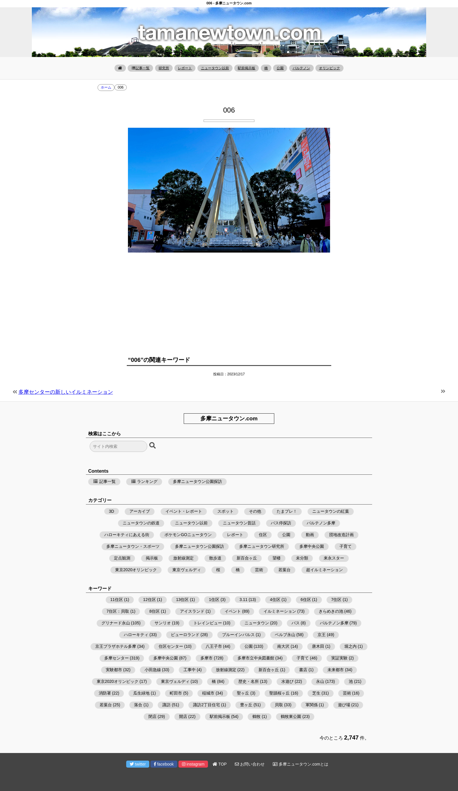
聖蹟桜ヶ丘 (279, 693)
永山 (320, 681)
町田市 (176, 693)
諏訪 (166, 704)
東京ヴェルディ (186, 569)
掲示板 (152, 558)
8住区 (154, 611)
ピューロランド (185, 634)
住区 (263, 534)
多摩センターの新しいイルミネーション (65, 392)
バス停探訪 (281, 523)
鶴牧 (256, 716)
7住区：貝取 (118, 611)
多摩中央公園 (311, 546)
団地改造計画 (341, 534)
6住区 (306, 599)
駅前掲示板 (246, 68)
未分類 (302, 558)
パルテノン (301, 68)
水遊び (287, 681)
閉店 (152, 716)
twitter (138, 764)
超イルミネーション (324, 569)
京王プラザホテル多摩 (115, 646)
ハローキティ (136, 634)
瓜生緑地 (141, 693)
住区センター (171, 646)
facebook (164, 764)
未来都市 (335, 669)
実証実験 (339, 658)
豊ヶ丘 (246, 704)
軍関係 (312, 704)
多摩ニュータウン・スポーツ (132, 546)
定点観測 (122, 558)
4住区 (275, 599)
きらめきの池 (331, 611)
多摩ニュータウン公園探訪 (197, 481)
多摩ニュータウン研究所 (261, 546)
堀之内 (350, 646)
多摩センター (116, 658)
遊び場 (344, 704)
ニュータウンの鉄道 (141, 523)
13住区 (182, 599)
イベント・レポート (183, 511)
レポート (185, 68)
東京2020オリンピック (136, 569)
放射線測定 (183, 558)
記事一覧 (140, 68)
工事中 (189, 669)
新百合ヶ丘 (247, 558)
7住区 (336, 599)
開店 (183, 716)
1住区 (214, 599)
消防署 (105, 693)
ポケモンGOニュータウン (188, 534)
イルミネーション (279, 611)
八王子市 (214, 646)
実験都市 (114, 669)
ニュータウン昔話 (239, 523)
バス (296, 623)
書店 (303, 669)
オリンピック (329, 68)
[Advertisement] (229, 302)
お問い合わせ (250, 764)
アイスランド (192, 611)
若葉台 (284, 569)
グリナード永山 (115, 623)
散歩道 (215, 558)
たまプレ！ (287, 511)
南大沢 (283, 646)
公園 (280, 68)
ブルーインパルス (238, 634)
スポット (225, 511)
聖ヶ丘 (243, 693)
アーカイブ (139, 511)
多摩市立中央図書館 (255, 658)
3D (111, 511)
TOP (220, 764)
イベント (233, 611)
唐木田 (318, 646)
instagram (193, 764)
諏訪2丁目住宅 (206, 704)
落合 (138, 704)
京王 (322, 634)
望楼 (277, 558)
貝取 (279, 704)
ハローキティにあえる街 (126, 534)
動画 (310, 534)
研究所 (164, 68)
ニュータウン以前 (215, 68)
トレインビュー (207, 623)
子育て (345, 546)
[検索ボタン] (153, 446)
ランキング (144, 481)
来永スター (334, 558)
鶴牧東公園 (291, 716)
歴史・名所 (248, 681)
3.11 (243, 599)
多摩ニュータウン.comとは (300, 764)
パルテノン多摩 (321, 523)
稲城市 (208, 693)
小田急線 (153, 669)
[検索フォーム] (118, 446)
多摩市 (206, 658)
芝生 (316, 693)
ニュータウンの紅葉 (330, 511)
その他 (255, 511)
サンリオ (163, 623)
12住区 (149, 599)
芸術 (259, 569)
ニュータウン (256, 623)
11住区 (116, 599)
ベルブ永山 (285, 634)
